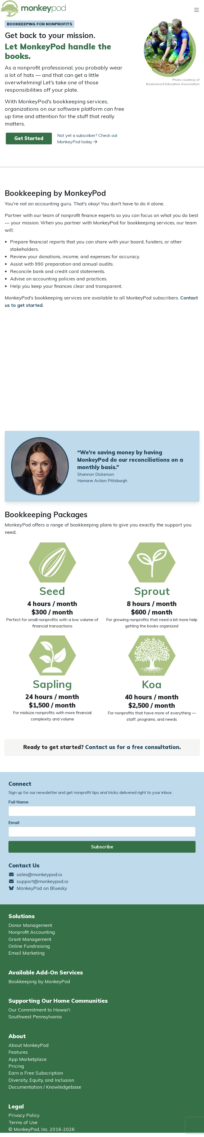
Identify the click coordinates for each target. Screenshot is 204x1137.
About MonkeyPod (28, 1045)
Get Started (28, 138)
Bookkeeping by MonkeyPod (39, 981)
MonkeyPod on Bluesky (37, 888)
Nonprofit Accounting (31, 932)
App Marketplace (27, 1059)
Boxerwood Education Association (173, 84)
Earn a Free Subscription (35, 1073)
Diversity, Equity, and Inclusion (41, 1080)
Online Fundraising (29, 946)
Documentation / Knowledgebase (44, 1087)
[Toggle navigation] (196, 9)
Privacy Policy (23, 1115)
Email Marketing (26, 953)
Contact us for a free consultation (132, 747)
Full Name (18, 802)
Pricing (16, 1066)
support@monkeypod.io (38, 881)
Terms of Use (23, 1122)
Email (13, 822)
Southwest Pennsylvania (35, 1016)
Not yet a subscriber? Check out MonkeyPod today (87, 138)
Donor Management (30, 925)
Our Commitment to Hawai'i (39, 1010)
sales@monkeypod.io (35, 874)
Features (18, 1052)
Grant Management (29, 939)
